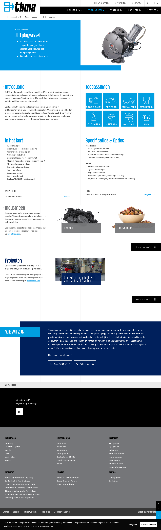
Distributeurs (113, 495)
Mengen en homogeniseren (117, 481)
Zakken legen (113, 464)
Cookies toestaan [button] (149, 525)
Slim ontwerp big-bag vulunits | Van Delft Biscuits (21, 505)
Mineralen (8, 464)
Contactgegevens (114, 491)
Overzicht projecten (143, 313)
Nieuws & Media (101, 3)
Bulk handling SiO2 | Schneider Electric (17, 495)
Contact (136, 3)
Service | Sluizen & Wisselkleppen (68, 491)
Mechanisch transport (116, 471)
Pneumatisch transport (116, 467)
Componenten (95, 10)
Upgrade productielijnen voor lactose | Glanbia (20, 498)
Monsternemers (62, 464)
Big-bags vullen (114, 457)
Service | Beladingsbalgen (65, 498)
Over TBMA (120, 3)
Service (151, 10)
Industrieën (73, 10)
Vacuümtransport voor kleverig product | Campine (21, 501)
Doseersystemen (114, 474)
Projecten (134, 10)
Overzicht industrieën (143, 254)
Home (20, 7)
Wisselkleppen (22, 30)
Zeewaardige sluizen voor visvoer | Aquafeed (19, 511)
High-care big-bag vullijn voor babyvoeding (19, 491)
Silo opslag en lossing (116, 477)
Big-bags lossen (114, 461)
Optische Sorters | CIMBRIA (66, 474)
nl (155, 3)
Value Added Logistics (12, 461)
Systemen (115, 10)
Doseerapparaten (62, 467)
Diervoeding (9, 457)
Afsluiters (60, 477)
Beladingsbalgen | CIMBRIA (66, 471)
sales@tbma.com (13, 234)
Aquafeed (8, 474)
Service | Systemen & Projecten (67, 495)
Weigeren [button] (133, 525)
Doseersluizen (61, 457)
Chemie (7, 467)
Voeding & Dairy (10, 471)
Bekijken (67, 197)
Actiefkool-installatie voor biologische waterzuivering (22, 508)
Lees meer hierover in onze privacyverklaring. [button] (33, 526)
